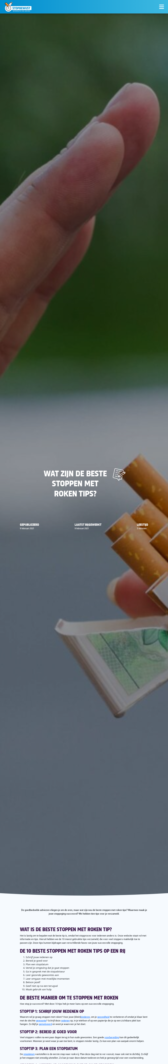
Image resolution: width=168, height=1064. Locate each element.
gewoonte (41, 1020)
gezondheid (103, 1016)
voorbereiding (111, 1037)
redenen (65, 1020)
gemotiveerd (45, 1024)
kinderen (85, 1016)
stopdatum (29, 1054)
